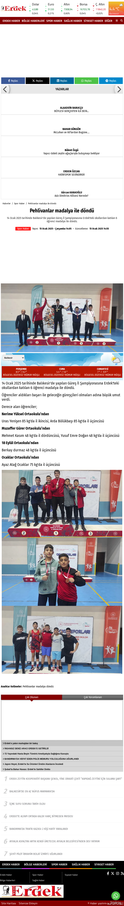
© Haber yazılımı (106, 903)
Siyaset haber (93, 21)
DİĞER (108, 21)
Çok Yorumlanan (93, 697)
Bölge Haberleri (33, 21)
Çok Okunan (31, 697)
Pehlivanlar (29, 686)
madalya (41, 686)
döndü (50, 686)
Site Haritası (8, 903)
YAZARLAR (62, 89)
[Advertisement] (62, 51)
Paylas (13, 80)
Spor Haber (54, 21)
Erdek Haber (11, 21)
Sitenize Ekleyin (28, 903)
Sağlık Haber (73, 21)
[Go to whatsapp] (115, 895)
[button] (5, 89)
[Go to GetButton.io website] (115, 902)
